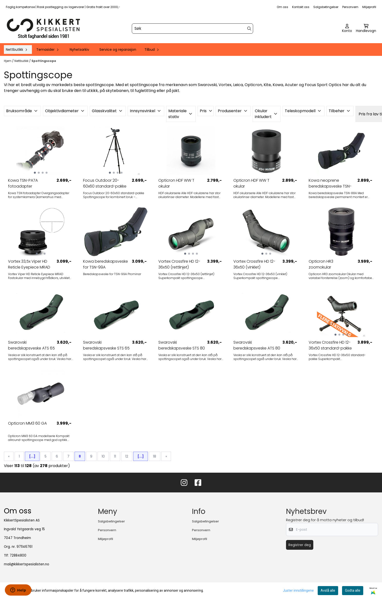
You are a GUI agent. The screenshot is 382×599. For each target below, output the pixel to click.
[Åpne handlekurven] (366, 28)
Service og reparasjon (117, 49)
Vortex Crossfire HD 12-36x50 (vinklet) (254, 264)
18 (154, 456)
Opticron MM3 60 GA (27, 423)
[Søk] (192, 28)
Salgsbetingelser (325, 7)
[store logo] (43, 29)
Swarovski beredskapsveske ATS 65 (31, 345)
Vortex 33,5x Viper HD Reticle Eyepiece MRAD (29, 264)
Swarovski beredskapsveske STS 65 (106, 345)
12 (126, 456)
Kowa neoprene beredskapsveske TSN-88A (330, 183)
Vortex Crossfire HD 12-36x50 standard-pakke (330, 345)
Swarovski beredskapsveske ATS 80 (256, 345)
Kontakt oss (300, 7)
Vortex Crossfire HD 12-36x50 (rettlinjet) (179, 264)
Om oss (282, 7)
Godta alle (352, 590)
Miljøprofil (369, 7)
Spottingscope (43, 61)
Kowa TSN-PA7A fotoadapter (23, 183)
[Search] (249, 28)
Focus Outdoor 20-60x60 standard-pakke (104, 183)
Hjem (8, 61)
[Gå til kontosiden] (347, 28)
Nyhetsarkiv (79, 49)
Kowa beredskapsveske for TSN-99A (105, 264)
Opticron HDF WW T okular (176, 183)
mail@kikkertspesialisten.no (26, 564)
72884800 (18, 555)
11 (115, 456)
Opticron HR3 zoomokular (321, 264)
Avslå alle (328, 590)
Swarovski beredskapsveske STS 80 (181, 345)
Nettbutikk (21, 61)
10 (103, 456)
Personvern (350, 7)
